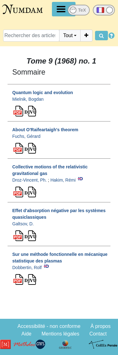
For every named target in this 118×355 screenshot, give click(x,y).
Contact (98, 333)
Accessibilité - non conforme (48, 326)
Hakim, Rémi (63, 180)
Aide (26, 333)
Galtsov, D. (23, 223)
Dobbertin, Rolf (27, 267)
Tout (68, 35)
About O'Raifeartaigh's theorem (45, 129)
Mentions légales (60, 333)
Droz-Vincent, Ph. (29, 180)
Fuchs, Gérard (26, 136)
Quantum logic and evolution (42, 92)
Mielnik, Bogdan (28, 99)
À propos (100, 326)
